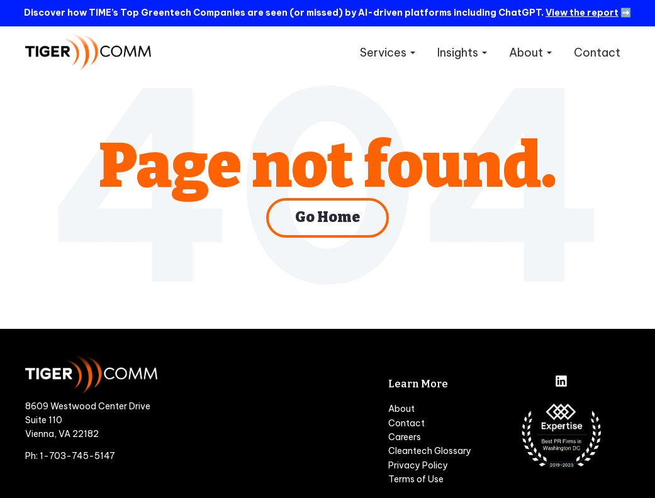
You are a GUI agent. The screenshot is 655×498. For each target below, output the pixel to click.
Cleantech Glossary (429, 450)
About (526, 52)
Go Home (327, 218)
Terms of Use (416, 479)
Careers (404, 437)
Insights (457, 52)
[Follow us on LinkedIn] (561, 382)
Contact (597, 52)
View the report (582, 12)
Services (383, 52)
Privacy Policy (418, 465)
